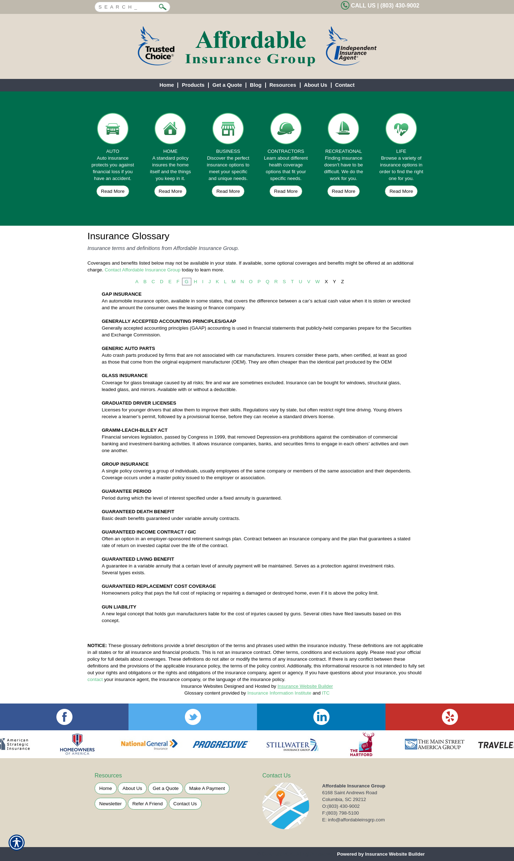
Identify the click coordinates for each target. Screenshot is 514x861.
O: (341, 806)
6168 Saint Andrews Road (349, 792)
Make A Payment (207, 788)
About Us (132, 788)
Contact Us (185, 803)
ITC (325, 693)
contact (95, 679)
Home (105, 788)
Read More (113, 191)
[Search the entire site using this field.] (127, 6)
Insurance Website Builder (305, 686)
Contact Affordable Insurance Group (142, 269)
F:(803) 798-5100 (340, 813)
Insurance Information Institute (279, 693)
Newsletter (110, 803)
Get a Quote (166, 788)
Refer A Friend (147, 803)
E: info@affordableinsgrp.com (353, 819)
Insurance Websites (202, 686)
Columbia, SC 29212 (344, 799)
